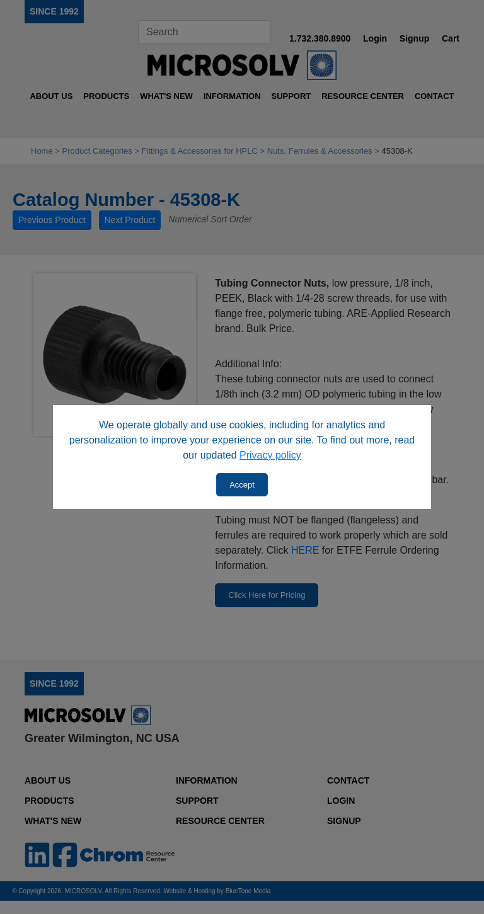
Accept (242, 484)
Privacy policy (270, 455)
